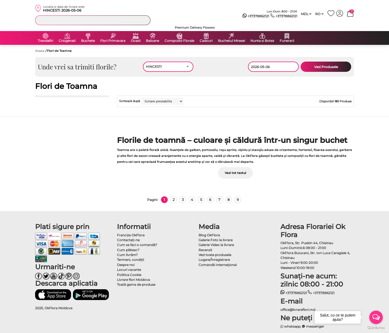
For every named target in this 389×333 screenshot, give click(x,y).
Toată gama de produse (136, 284)
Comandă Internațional (218, 265)
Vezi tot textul (235, 173)
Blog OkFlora (209, 235)
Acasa (39, 51)
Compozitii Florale (179, 41)
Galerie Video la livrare (216, 245)
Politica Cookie (129, 275)
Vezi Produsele (326, 67)
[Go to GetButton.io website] (376, 327)
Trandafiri (45, 41)
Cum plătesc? (128, 250)
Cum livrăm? (127, 255)
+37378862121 (256, 16)
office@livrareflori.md (297, 310)
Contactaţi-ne (128, 240)
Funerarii (287, 41)
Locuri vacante (129, 270)
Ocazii (135, 41)
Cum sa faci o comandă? (137, 245)
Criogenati (67, 41)
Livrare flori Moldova (133, 280)
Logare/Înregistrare (214, 260)
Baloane (152, 41)
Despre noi (126, 265)
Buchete (88, 41)
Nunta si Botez (262, 41)
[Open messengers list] (376, 317)
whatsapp (290, 326)
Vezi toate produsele (215, 255)
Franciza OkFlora (131, 235)
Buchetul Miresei (231, 41)
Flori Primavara (112, 41)
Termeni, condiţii (130, 260)
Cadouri (206, 41)
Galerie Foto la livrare (216, 240)
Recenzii (205, 250)
